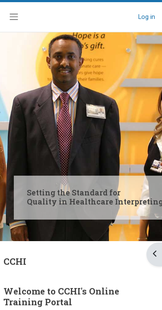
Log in (146, 17)
